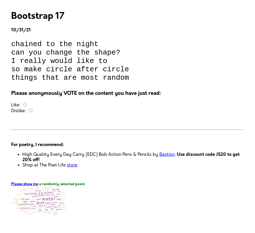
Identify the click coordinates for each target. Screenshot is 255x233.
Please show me (24, 192)
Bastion (167, 163)
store (72, 173)
